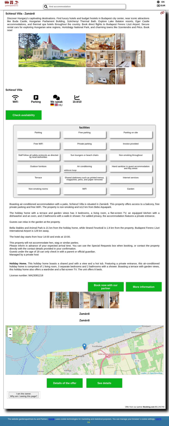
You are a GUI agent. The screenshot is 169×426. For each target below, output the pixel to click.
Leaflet (143, 373)
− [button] (10, 334)
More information (143, 286)
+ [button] (10, 329)
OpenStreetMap (156, 373)
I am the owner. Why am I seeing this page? (23, 394)
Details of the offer (64, 383)
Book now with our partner (106, 287)
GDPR (158, 419)
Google (51, 419)
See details (104, 383)
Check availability (24, 115)
